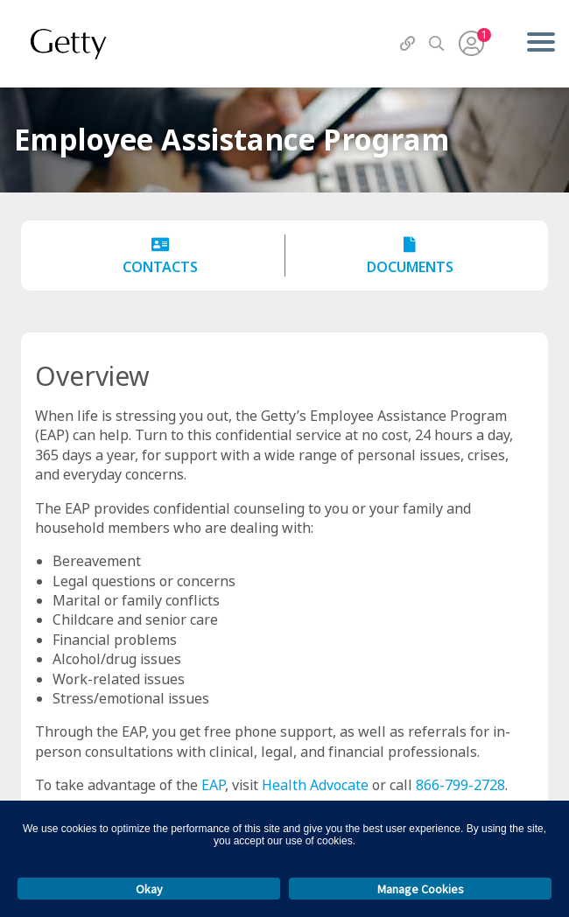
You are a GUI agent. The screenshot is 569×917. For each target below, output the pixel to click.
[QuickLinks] (407, 43)
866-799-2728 (460, 784)
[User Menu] (471, 44)
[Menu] (540, 43)
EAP (213, 784)
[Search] (436, 43)
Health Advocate (315, 784)
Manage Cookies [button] (420, 889)
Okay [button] (149, 889)
